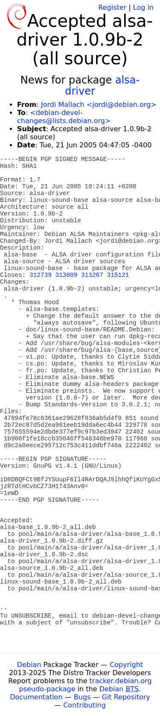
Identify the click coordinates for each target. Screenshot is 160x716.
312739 (40, 275)
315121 (118, 275)
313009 (66, 275)
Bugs (82, 697)
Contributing (84, 705)
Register (112, 7)
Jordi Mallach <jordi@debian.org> (99, 105)
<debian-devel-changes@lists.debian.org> (64, 117)
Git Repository (126, 697)
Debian (29, 665)
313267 (92, 275)
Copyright (126, 665)
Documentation (36, 697)
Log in (143, 7)
